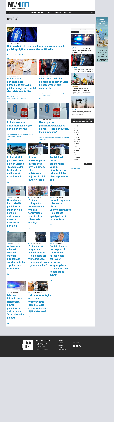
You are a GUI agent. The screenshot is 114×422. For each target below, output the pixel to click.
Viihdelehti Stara (75, 168)
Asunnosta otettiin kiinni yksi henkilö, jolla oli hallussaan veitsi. (23, 55)
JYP (76, 135)
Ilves (76, 130)
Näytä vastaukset (78, 164)
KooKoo (77, 141)
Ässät (77, 159)
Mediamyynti (90, 2)
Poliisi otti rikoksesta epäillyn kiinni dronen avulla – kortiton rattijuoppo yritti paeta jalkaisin (81, 112)
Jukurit (77, 132)
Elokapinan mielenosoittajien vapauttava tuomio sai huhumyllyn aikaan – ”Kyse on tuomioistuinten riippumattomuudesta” (81, 91)
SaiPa (77, 150)
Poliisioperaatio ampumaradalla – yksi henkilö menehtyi (19, 125)
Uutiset (33, 13)
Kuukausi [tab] (90, 32)
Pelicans (77, 148)
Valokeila (41, 13)
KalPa (77, 137)
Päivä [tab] (75, 32)
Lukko (77, 146)
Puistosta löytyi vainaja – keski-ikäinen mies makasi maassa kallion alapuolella (82, 70)
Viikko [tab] (82, 32)
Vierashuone (67, 13)
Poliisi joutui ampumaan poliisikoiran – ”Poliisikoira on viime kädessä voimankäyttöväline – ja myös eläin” (39, 256)
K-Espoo (77, 139)
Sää (9, 13)
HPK (76, 128)
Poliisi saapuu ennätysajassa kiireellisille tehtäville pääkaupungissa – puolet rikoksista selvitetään (21, 85)
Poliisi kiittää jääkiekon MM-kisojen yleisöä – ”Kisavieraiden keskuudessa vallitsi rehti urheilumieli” (16, 167)
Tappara (77, 157)
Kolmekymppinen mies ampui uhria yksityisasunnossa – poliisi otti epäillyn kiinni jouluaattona (60, 210)
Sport (76, 155)
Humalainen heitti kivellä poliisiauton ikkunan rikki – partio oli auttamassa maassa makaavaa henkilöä (15, 213)
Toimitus (83, 2)
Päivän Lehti (18, 5)
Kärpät (77, 144)
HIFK (76, 126)
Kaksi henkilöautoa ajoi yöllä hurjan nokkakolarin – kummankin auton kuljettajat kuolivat (81, 50)
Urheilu (49, 13)
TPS (76, 152)
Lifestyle (58, 13)
